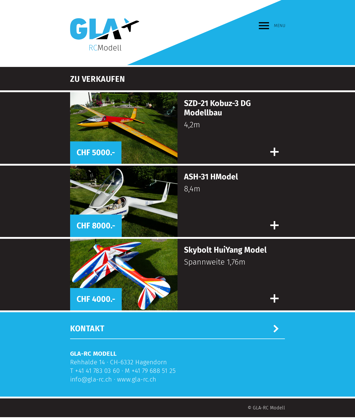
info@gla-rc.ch (91, 379)
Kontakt (87, 328)
